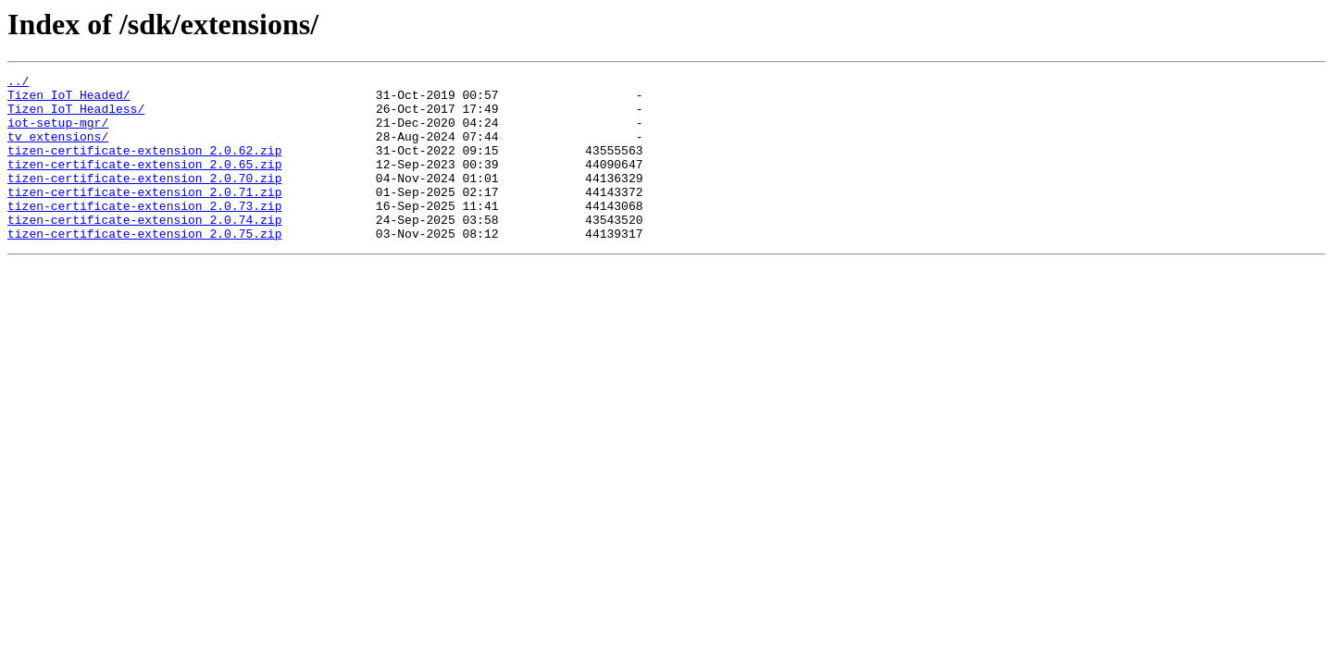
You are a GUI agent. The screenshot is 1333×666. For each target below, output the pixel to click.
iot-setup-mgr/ (57, 133)
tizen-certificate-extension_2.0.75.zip (144, 266)
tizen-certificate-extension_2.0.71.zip (144, 216)
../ (18, 83)
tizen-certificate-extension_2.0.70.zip (144, 199)
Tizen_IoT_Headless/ (75, 116)
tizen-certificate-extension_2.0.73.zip (144, 233)
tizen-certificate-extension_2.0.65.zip (144, 183)
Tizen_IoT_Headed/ (69, 100)
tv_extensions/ (57, 150)
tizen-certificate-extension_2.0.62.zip (144, 166)
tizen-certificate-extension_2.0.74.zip (144, 249)
